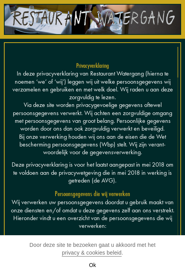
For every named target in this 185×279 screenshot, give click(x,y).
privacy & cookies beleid (92, 253)
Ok (92, 265)
